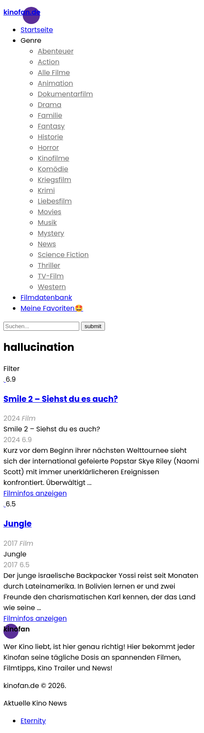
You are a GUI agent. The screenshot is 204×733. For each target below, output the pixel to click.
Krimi (46, 190)
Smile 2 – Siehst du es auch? (60, 399)
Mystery (51, 233)
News (47, 244)
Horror (48, 148)
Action (49, 62)
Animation (55, 83)
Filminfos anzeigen (35, 493)
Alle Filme (54, 73)
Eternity (33, 721)
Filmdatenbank (46, 297)
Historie (50, 137)
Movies (49, 212)
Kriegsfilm (54, 180)
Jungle (17, 524)
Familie (50, 115)
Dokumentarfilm (65, 94)
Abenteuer (56, 51)
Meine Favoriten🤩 (52, 308)
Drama (49, 105)
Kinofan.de (21, 12)
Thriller (49, 265)
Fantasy (51, 126)
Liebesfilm (55, 201)
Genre (31, 40)
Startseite (37, 30)
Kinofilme (53, 158)
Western (52, 287)
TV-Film (51, 276)
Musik (47, 222)
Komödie (53, 169)
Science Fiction (63, 255)
